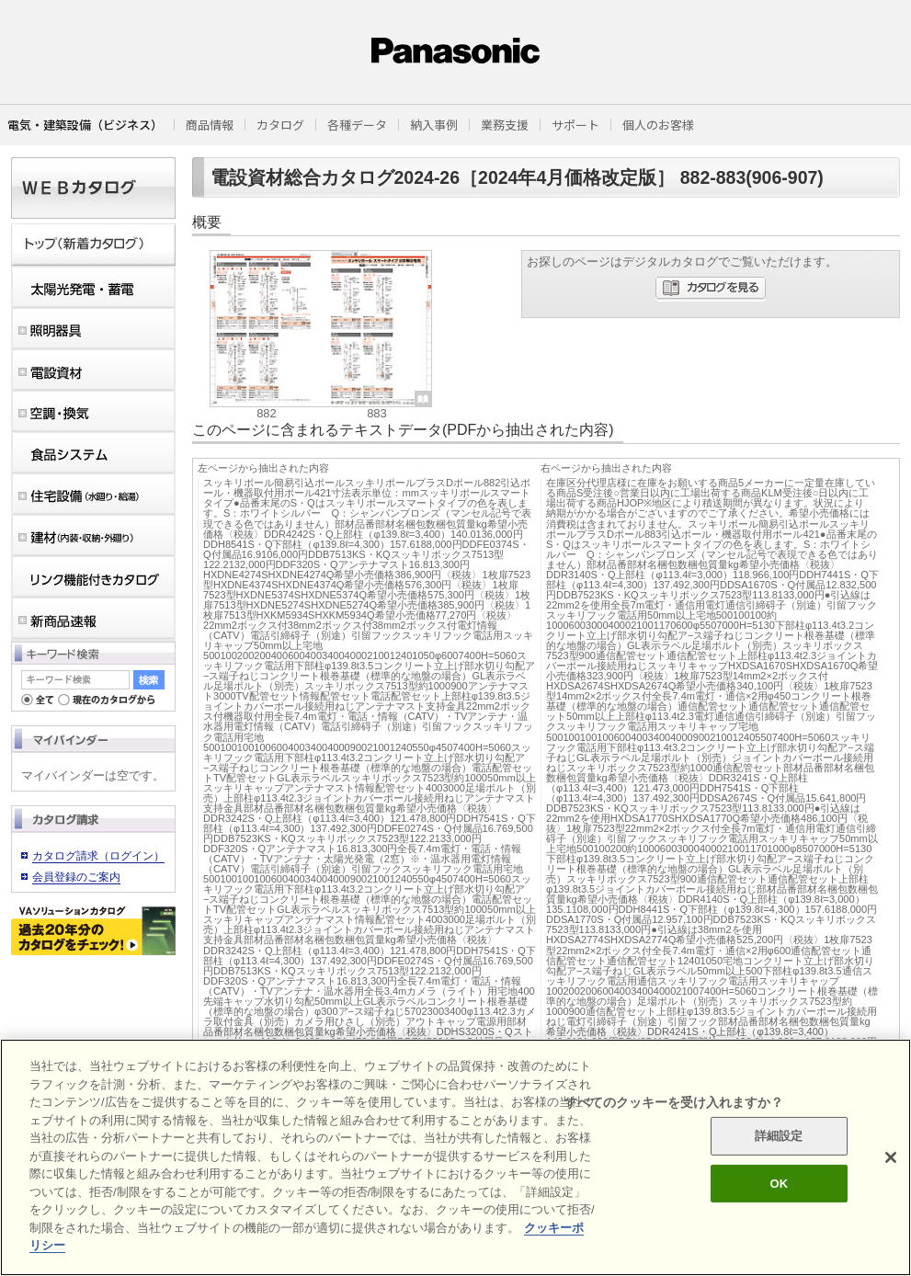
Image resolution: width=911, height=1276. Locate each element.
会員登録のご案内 (76, 877)
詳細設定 (779, 1136)
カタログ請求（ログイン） (98, 855)
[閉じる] (891, 1157)
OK (778, 1184)
